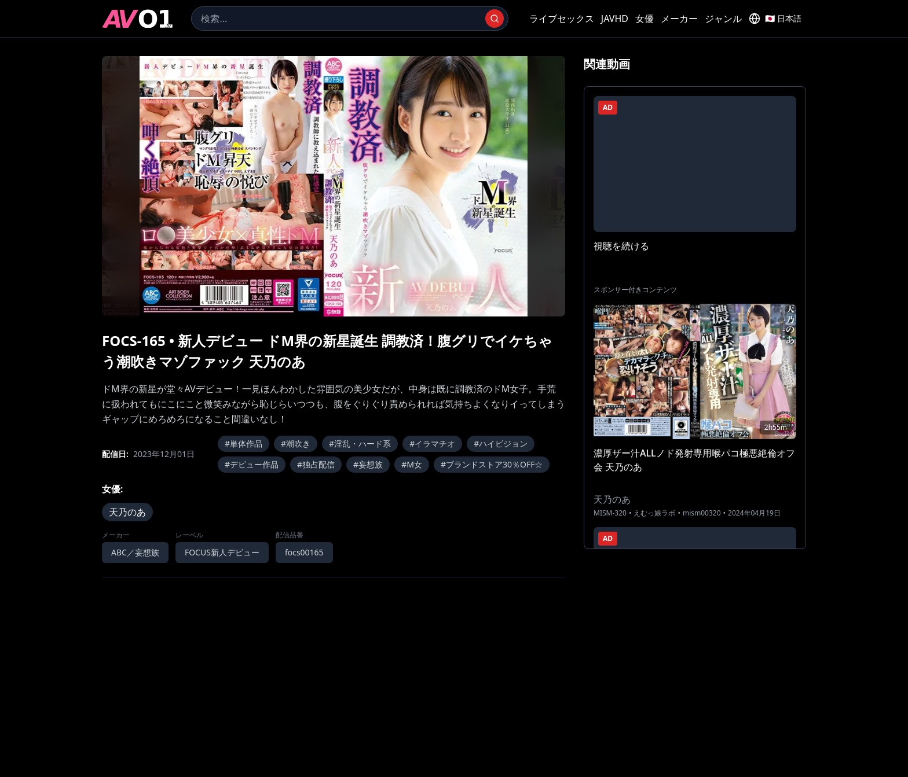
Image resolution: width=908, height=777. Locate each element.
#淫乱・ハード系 (360, 443)
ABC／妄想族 (135, 552)
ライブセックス (561, 18)
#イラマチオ (432, 443)
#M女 (411, 464)
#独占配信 (316, 464)
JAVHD (614, 18)
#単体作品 (243, 443)
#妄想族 (368, 464)
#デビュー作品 (252, 464)
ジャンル (723, 18)
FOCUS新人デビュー (222, 552)
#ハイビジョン (501, 443)
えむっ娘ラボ (654, 513)
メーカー (679, 18)
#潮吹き (295, 443)
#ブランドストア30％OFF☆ (492, 464)
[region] (333, 186)
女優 (644, 18)
